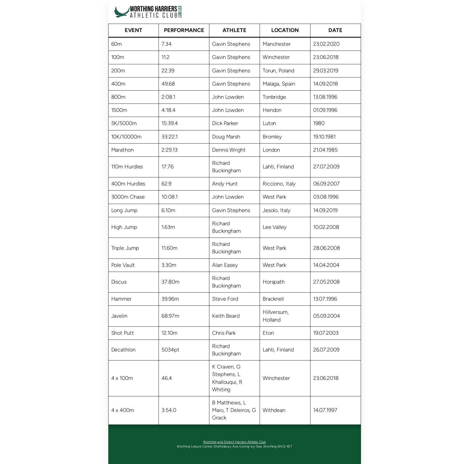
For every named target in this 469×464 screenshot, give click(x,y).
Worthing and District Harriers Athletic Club (234, 442)
